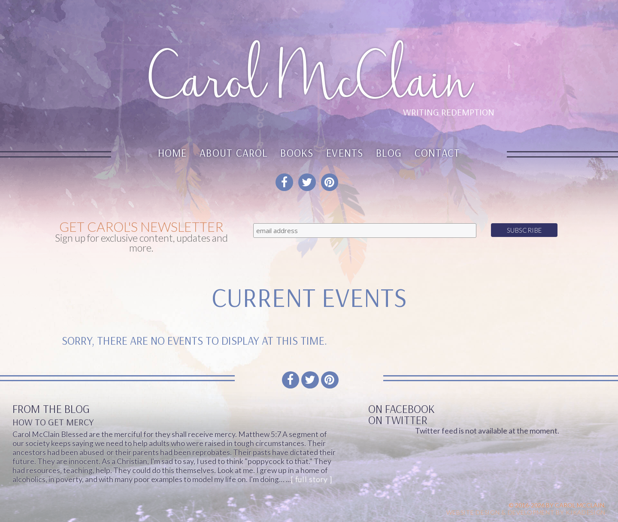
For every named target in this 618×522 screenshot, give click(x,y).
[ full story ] (311, 479)
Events (344, 152)
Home (172, 152)
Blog (389, 152)
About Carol (234, 152)
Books (296, 152)
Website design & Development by (526, 512)
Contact (437, 152)
